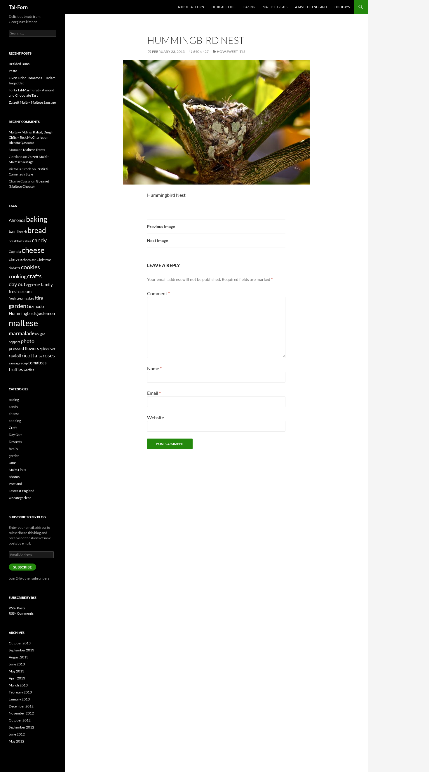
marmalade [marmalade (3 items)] (21, 333)
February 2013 (20, 692)
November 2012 (21, 713)
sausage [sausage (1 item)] (14, 363)
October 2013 (20, 643)
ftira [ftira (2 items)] (39, 297)
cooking (15, 420)
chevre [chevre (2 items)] (15, 259)
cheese (14, 413)
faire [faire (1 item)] (37, 285)
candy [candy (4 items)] (39, 240)
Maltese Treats (275, 7)
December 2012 (21, 706)
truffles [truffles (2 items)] (16, 369)
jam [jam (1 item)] (40, 314)
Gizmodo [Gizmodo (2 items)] (35, 306)
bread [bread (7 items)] (36, 230)
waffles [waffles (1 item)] (29, 370)
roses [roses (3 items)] (49, 355)
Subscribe (22, 567)
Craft (13, 427)
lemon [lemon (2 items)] (49, 313)
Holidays (342, 7)
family (13, 448)
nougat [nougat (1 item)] (40, 334)
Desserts (15, 441)
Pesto (13, 71)
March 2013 (18, 685)
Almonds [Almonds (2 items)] (17, 220)
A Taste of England (311, 7)
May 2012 (16, 741)
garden (14, 455)
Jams (12, 462)
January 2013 (19, 699)
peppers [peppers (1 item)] (14, 342)
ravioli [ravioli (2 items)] (15, 355)
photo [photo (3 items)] (27, 341)
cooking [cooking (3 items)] (18, 276)
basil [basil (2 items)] (13, 231)
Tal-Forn (18, 7)
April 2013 (17, 678)
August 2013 (18, 657)
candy (13, 406)
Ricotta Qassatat (21, 142)
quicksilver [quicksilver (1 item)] (47, 349)
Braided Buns (19, 64)
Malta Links (17, 469)
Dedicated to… (224, 7)
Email (154, 393)
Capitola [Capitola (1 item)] (15, 251)
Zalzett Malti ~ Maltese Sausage (32, 102)
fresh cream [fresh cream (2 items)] (20, 291)
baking (14, 399)
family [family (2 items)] (47, 284)
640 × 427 (201, 51)
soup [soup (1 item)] (24, 363)
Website (155, 417)
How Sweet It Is (231, 51)
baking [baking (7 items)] (36, 219)
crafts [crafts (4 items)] (34, 275)
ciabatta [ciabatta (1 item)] (14, 268)
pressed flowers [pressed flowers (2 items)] (24, 348)
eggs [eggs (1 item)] (29, 285)
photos (14, 476)
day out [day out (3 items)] (17, 284)
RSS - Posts (17, 608)
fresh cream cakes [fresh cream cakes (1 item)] (21, 298)
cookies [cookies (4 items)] (30, 266)
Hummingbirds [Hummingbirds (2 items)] (23, 313)
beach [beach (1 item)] (22, 232)
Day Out (15, 434)
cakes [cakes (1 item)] (27, 241)
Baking (249, 7)
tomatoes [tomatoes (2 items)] (37, 362)
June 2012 (17, 734)
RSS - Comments (21, 613)
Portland (15, 483)
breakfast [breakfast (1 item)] (15, 241)
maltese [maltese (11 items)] (23, 323)
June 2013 (17, 664)
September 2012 (21, 727)
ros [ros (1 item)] (40, 356)
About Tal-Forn (191, 7)
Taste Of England (21, 490)
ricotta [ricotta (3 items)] (29, 355)
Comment (158, 293)
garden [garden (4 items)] (17, 305)
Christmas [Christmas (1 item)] (44, 260)
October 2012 (20, 720)
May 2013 (16, 671)
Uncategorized (20, 497)
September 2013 (21, 650)
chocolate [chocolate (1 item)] (29, 260)
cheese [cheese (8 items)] (33, 250)
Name (154, 368)
